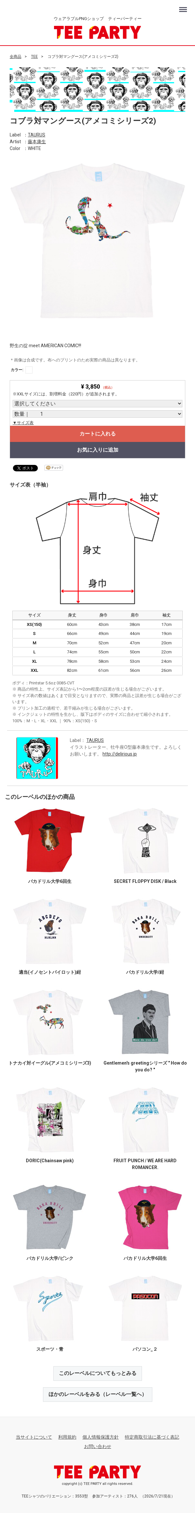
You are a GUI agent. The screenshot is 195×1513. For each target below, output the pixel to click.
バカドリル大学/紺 (145, 972)
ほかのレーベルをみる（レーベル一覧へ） (98, 1394)
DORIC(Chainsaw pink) (50, 1160)
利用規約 (67, 1436)
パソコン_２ (145, 1349)
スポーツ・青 (49, 1349)
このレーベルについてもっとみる (97, 1373)
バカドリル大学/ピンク (50, 1258)
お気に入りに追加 (97, 450)
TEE (34, 56)
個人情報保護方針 (100, 1436)
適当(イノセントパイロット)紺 (50, 972)
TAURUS (36, 134)
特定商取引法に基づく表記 (152, 1436)
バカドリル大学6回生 (49, 881)
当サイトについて (34, 1436)
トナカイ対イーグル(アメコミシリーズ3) (49, 1063)
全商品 (15, 56)
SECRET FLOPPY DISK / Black (145, 881)
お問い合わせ (97, 1446)
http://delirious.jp (120, 753)
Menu (184, 6)
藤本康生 (37, 141)
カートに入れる (98, 434)
